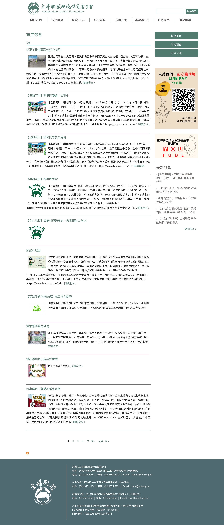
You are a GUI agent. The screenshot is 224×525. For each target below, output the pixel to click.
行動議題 (57, 20)
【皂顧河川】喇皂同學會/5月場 (46, 137)
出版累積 (100, 20)
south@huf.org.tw (138, 498)
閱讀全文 (88, 82)
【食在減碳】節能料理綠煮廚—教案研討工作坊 (56, 220)
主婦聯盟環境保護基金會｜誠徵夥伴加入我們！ (176, 200)
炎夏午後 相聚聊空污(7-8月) (44, 49)
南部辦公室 (142, 20)
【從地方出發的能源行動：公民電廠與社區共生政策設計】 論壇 (176, 210)
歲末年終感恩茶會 (37, 326)
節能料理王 (33, 250)
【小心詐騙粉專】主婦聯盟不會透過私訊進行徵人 (176, 220)
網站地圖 (89, 509)
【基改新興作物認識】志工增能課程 (49, 296)
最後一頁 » (103, 441)
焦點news (78, 20)
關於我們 (36, 20)
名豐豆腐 (89, 513)
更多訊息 (189, 229)
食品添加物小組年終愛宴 (42, 359)
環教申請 (185, 20)
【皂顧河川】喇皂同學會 (42, 179)
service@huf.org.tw (142, 474)
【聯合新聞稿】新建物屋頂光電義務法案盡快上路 (176, 190)
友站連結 (78, 509)
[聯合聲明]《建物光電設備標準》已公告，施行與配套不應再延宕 (175, 177)
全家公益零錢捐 (103, 513)
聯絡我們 (191, 11)
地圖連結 (132, 470)
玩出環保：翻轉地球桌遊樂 (43, 389)
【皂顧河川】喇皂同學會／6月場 (47, 95)
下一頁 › (91, 441)
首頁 (28, 42)
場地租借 (176, 44)
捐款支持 (164, 20)
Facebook (112, 509)
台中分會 (121, 20)
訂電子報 (176, 53)
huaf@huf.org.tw (140, 486)
